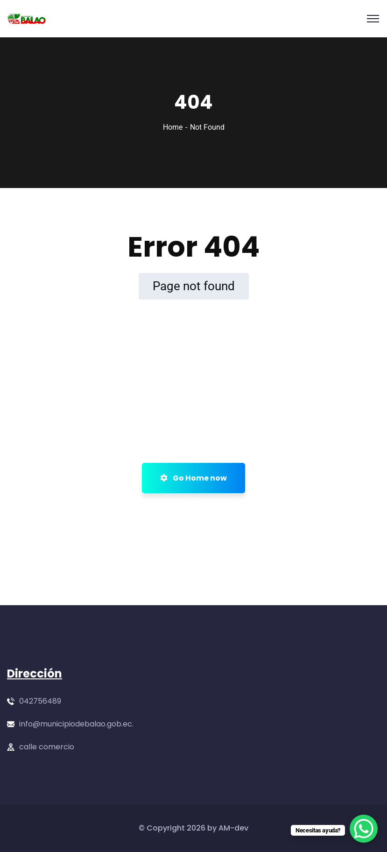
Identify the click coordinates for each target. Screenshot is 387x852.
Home (173, 127)
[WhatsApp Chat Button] (364, 829)
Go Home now (193, 478)
